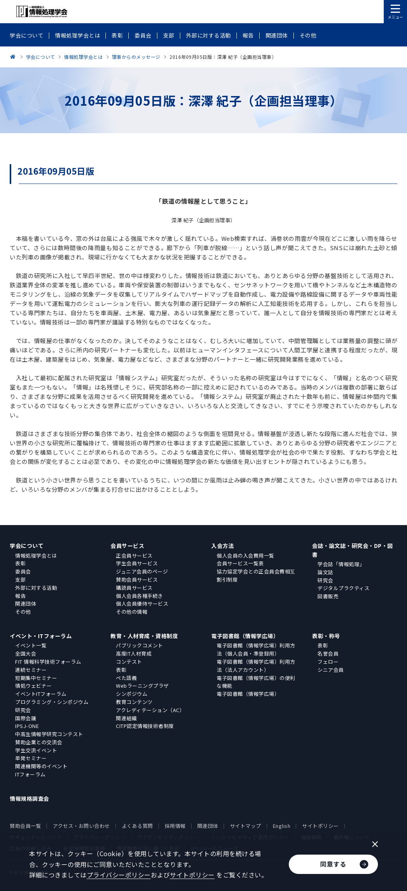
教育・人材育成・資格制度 (144, 636)
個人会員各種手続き (139, 595)
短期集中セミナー (36, 678)
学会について (26, 545)
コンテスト (129, 661)
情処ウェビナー (33, 685)
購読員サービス (134, 587)
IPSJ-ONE (27, 726)
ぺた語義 (126, 678)
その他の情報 (131, 611)
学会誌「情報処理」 (341, 564)
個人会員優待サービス (142, 603)
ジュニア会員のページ (142, 571)
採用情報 (175, 825)
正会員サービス (134, 555)
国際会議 (25, 718)
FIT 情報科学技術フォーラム (48, 661)
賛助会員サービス (137, 579)
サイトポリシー (320, 825)
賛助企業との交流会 (38, 742)
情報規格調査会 (29, 798)
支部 (20, 579)
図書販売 (327, 596)
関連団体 (25, 603)
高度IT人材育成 (134, 653)
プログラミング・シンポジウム (51, 702)
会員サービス (127, 545)
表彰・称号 (326, 636)
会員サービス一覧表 (240, 563)
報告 (20, 595)
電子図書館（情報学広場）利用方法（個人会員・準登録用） (256, 649)
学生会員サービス (137, 563)
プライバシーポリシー (119, 874)
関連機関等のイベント (41, 766)
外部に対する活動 (36, 587)
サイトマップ (245, 825)
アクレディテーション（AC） (150, 710)
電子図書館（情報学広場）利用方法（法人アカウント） (256, 665)
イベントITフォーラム (41, 693)
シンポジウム (131, 693)
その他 (23, 611)
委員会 (23, 571)
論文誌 (325, 572)
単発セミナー (31, 758)
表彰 (20, 563)
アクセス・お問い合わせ (81, 825)
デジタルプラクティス (343, 588)
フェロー (327, 661)
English (282, 825)
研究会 (325, 580)
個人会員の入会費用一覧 (245, 555)
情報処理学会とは (36, 555)
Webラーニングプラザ (142, 685)
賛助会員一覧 (25, 825)
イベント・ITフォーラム (41, 636)
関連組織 (126, 718)
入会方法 (222, 545)
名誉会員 (327, 653)
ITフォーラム (30, 774)
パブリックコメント (139, 645)
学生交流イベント (36, 750)
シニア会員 (330, 669)
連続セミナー (31, 669)
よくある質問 (137, 825)
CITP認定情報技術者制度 (145, 726)
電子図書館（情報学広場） (245, 636)
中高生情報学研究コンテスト (49, 734)
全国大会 (25, 653)
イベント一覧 (31, 645)
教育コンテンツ (134, 702)
